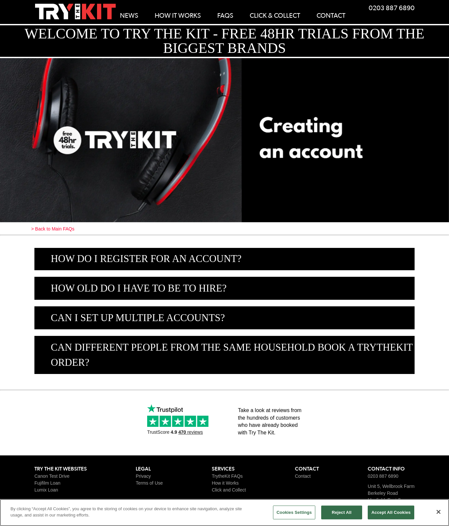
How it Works (225, 483)
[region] (224, 512)
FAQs (225, 15)
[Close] (438, 512)
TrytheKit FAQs (227, 476)
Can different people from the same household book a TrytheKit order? (232, 355)
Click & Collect (275, 15)
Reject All (341, 512)
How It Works (178, 15)
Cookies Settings (294, 512)
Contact (331, 15)
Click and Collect (229, 490)
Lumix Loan (46, 490)
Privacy (143, 476)
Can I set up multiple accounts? (138, 317)
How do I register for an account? (146, 258)
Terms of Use (149, 483)
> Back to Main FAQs (52, 228)
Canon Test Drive (51, 476)
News (129, 15)
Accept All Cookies (391, 512)
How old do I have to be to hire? (138, 288)
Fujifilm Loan (47, 483)
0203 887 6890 (392, 8)
